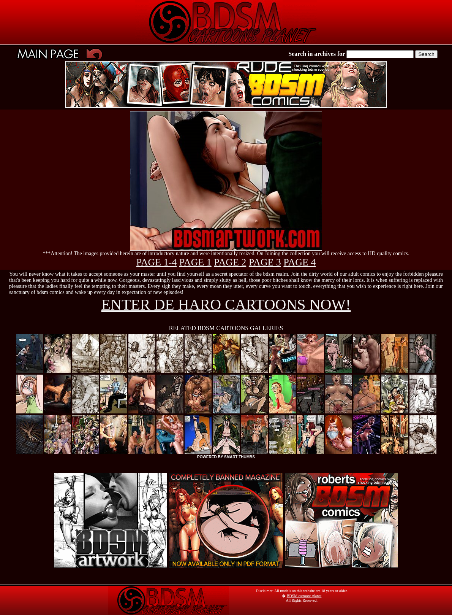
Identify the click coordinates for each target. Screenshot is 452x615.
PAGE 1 (195, 262)
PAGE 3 (265, 262)
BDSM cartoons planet (304, 596)
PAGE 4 (299, 262)
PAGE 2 (230, 262)
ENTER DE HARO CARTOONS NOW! (226, 304)
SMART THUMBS (239, 457)
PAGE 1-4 (156, 262)
